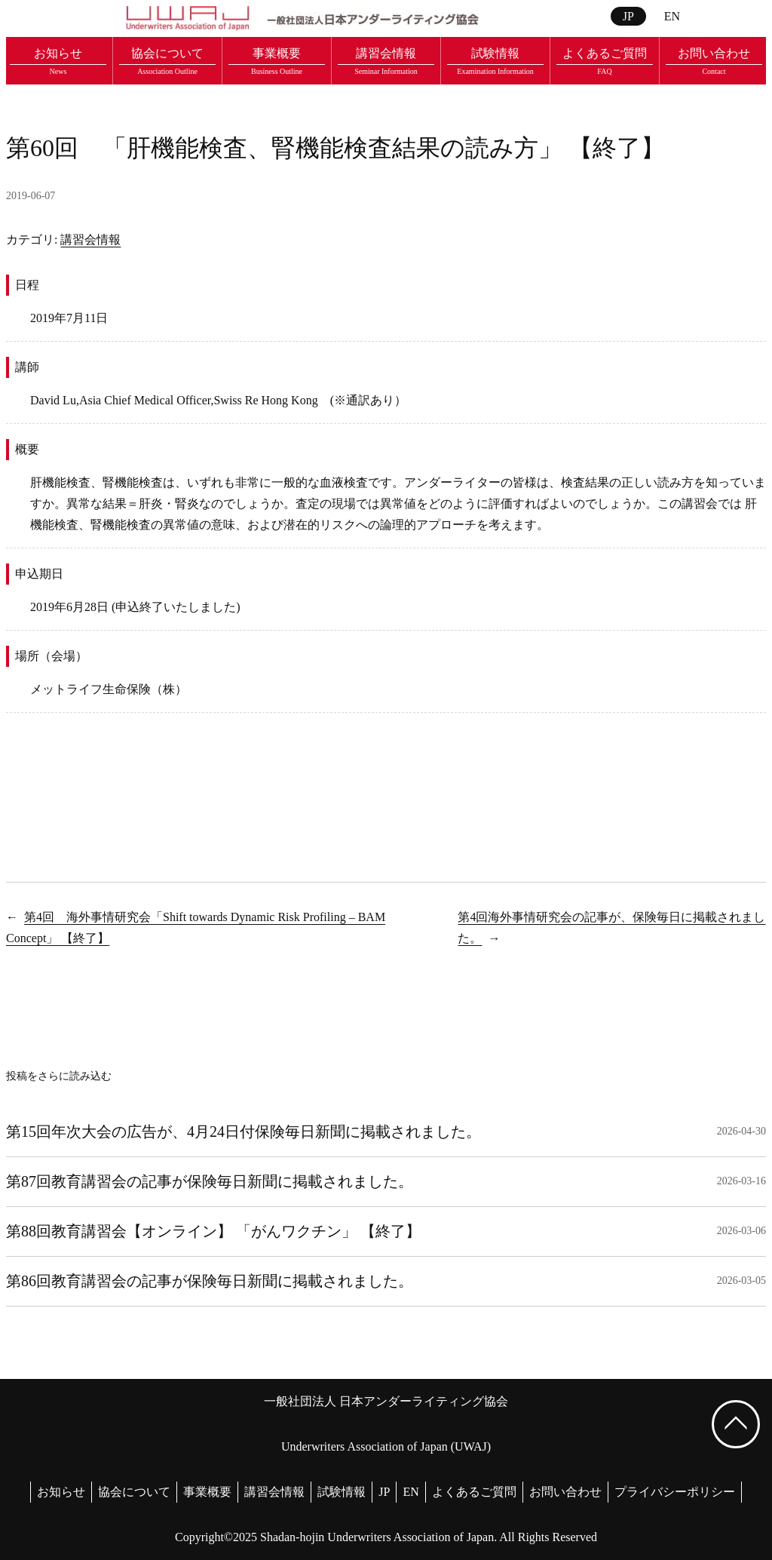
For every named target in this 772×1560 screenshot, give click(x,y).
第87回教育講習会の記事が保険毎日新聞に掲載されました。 (209, 1181)
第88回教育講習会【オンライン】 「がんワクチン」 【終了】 (213, 1231)
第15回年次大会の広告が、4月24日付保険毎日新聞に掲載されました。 (243, 1131)
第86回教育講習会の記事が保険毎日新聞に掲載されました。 (209, 1281)
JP (628, 16)
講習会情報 (90, 239)
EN (672, 16)
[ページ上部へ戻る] (736, 1424)
